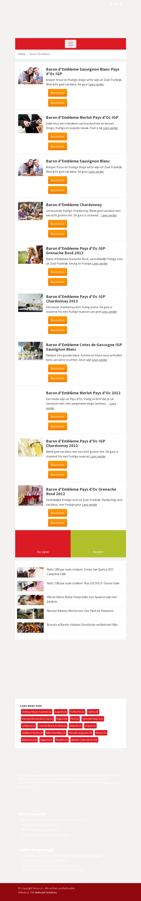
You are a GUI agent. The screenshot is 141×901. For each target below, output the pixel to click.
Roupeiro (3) (62, 739)
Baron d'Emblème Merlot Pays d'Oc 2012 (83, 392)
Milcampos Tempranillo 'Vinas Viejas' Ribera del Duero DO (54, 820)
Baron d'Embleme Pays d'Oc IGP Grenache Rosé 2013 (75, 250)
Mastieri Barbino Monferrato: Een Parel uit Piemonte (80, 611)
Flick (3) (75, 718)
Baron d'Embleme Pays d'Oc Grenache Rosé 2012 (81, 491)
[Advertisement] (49, 668)
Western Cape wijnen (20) (84, 739)
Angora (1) (90, 725)
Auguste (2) (61, 711)
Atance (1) (101, 732)
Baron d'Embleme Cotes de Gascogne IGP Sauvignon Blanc (84, 347)
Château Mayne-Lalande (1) (37, 711)
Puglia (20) (62, 718)
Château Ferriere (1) (32, 732)
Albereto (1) (76, 725)
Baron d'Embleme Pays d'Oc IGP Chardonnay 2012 (75, 443)
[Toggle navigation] (70, 44)
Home (21, 54)
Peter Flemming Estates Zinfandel (40, 829)
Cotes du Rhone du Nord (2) (52, 725)
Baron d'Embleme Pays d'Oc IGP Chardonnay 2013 (75, 298)
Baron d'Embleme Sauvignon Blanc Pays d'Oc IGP (82, 71)
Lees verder (96, 84)
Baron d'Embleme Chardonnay (74, 204)
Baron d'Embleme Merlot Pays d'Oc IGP (82, 117)
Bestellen (57, 93)
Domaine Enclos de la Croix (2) (37, 718)
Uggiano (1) (46, 739)
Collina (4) (93, 711)
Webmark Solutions (46, 892)
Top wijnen (43, 552)
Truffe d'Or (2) (77, 711)
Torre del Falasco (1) (92, 718)
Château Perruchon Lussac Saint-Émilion (44, 860)
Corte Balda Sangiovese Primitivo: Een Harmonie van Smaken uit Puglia (61, 856)
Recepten (98, 552)
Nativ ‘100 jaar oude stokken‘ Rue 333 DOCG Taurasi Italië (83, 583)
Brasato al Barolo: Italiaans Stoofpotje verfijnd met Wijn (82, 625)
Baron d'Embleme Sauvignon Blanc (78, 160)
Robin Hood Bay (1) (55, 732)
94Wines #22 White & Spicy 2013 (39, 825)
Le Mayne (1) (28, 725)
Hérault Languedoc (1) (80, 732)
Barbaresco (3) (29, 739)
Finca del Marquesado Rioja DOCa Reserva (45, 834)
